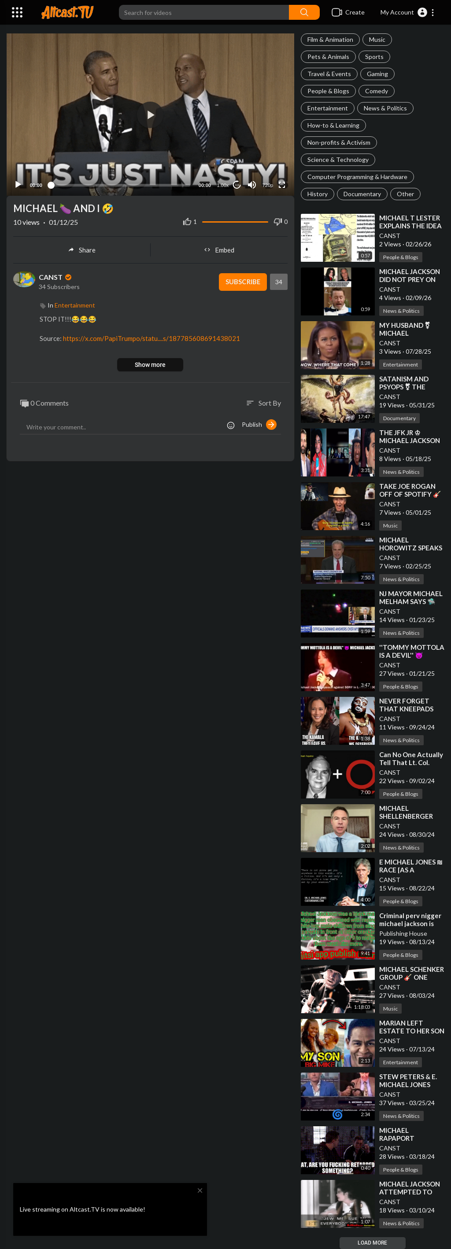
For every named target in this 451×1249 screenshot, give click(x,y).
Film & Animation (330, 39)
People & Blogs (328, 91)
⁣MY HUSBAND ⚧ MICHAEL (404, 329)
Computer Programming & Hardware (357, 176)
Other (405, 194)
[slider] (120, 184)
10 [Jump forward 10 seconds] (237, 184)
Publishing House (403, 933)
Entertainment (327, 108)
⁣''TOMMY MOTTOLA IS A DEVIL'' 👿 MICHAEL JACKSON (411, 655)
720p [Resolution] (267, 184)
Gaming (377, 73)
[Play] (18, 183)
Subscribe (242, 281)
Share (82, 249)
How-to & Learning (333, 125)
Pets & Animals (328, 56)
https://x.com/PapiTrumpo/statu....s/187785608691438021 (151, 337)
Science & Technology (338, 159)
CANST (389, 235)
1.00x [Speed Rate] (223, 184)
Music (377, 39)
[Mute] (252, 183)
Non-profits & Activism (338, 142)
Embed (219, 249)
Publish (259, 423)
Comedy (376, 91)
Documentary (362, 194)
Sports (374, 56)
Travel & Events (329, 73)
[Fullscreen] (281, 183)
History (317, 194)
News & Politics (385, 108)
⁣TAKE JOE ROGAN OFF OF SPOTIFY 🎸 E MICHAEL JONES (410, 494)
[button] (407, 12)
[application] (150, 114)
